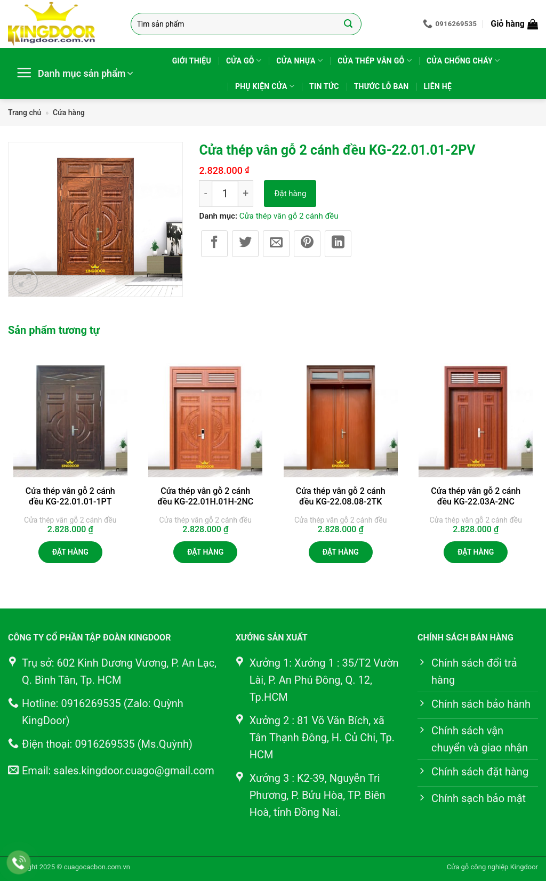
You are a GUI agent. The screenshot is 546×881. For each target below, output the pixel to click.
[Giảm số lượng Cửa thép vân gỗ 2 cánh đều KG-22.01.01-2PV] (205, 193)
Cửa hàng (69, 112)
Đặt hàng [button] (70, 552)
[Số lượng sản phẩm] (225, 193)
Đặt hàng (290, 193)
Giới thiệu (191, 61)
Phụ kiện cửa (264, 86)
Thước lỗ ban (381, 86)
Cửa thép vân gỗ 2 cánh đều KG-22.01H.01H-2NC (205, 496)
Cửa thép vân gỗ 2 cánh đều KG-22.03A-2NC (475, 496)
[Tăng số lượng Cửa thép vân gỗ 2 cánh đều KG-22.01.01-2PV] (245, 193)
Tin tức (324, 86)
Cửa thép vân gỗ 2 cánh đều (289, 216)
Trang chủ (24, 112)
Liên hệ (438, 86)
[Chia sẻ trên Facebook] (214, 243)
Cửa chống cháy (463, 60)
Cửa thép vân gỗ (375, 60)
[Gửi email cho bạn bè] (276, 243)
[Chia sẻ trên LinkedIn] (338, 243)
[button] (514, 24)
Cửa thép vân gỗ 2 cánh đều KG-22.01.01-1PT (70, 496)
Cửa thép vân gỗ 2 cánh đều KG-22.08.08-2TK (341, 496)
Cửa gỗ (243, 60)
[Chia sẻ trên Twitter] (245, 243)
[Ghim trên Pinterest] (307, 243)
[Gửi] (348, 24)
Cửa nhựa (299, 60)
